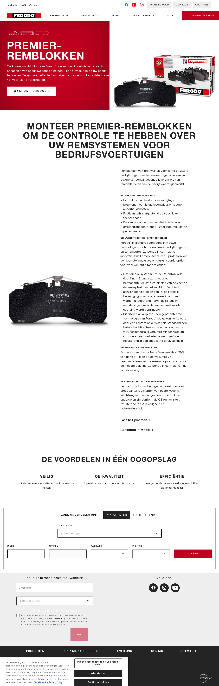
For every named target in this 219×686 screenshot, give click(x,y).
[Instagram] (142, 5)
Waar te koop (159, 4)
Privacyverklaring (57, 618)
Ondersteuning (140, 15)
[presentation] (42, 634)
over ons (124, 651)
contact (158, 651)
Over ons (202, 4)
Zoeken (192, 554)
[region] (64, 671)
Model (54, 546)
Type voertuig (68, 525)
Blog (170, 15)
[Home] (25, 15)
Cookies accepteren (98, 682)
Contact (182, 4)
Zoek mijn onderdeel (81, 651)
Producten (88, 15)
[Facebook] (126, 5)
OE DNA (115, 15)
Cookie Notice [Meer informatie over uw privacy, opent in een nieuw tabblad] (41, 682)
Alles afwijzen (98, 673)
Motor (137, 546)
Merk (11, 546)
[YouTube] (134, 5)
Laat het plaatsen (133, 420)
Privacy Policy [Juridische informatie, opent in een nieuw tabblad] (55, 682)
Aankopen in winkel (135, 430)
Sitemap (189, 651)
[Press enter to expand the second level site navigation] (97, 15)
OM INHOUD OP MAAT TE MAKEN (56, 611)
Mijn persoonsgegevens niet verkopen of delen (98, 663)
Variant (97, 546)
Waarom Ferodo (59, 15)
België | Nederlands (22, 4)
